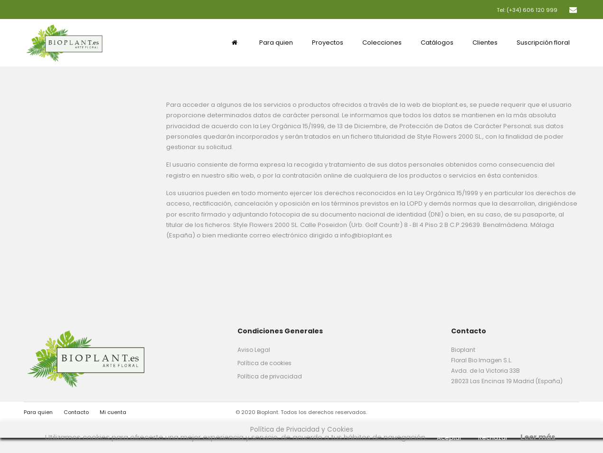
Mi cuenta (113, 412)
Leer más (538, 437)
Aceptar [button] (449, 437)
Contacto (76, 412)
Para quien (38, 412)
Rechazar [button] (493, 437)
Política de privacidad (269, 376)
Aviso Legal (253, 350)
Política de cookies (264, 363)
